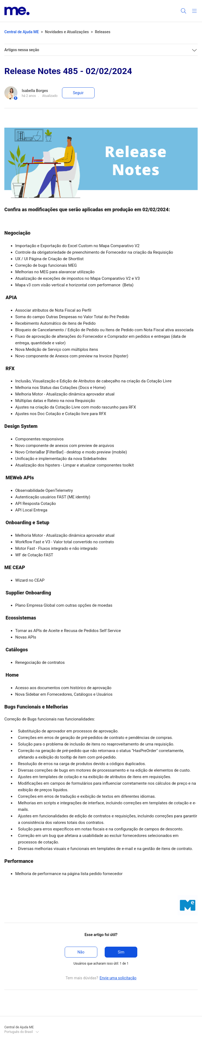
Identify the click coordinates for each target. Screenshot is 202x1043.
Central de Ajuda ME (21, 32)
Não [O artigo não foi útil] (81, 952)
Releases (102, 32)
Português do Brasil (21, 1032)
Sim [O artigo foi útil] (121, 952)
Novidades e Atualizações (67, 32)
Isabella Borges (35, 90)
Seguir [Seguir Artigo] (78, 93)
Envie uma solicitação (118, 978)
